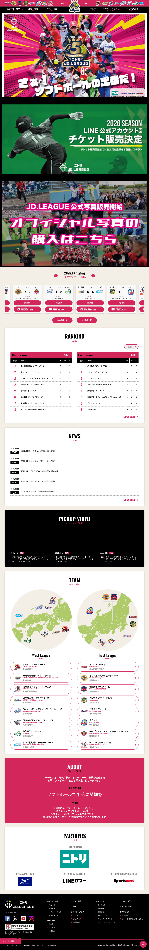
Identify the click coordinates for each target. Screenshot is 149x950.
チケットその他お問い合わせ (132, 919)
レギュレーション (55, 912)
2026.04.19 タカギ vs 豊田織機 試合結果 (38, 492)
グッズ (75, 919)
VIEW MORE (129, 417)
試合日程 (52, 905)
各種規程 (101, 912)
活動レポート (102, 915)
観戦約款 (35, 945)
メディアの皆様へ (126, 907)
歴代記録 (52, 931)
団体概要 (101, 908)
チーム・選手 (52, 10)
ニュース (94, 10)
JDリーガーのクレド (105, 919)
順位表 (51, 924)
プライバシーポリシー (13, 945)
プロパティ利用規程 (48, 945)
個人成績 (52, 927)
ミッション (102, 905)
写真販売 (76, 922)
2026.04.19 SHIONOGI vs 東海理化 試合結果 (40, 471)
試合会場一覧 (53, 915)
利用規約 (26, 945)
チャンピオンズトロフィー (107, 922)
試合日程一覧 (62, 320)
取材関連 (125, 915)
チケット (76, 915)
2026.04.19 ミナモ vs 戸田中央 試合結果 (38, 461)
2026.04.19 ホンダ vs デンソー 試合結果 (38, 481)
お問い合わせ (125, 912)
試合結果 (27, 303)
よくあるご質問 (125, 901)
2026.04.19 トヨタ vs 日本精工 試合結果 (38, 451)
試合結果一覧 (87, 320)
